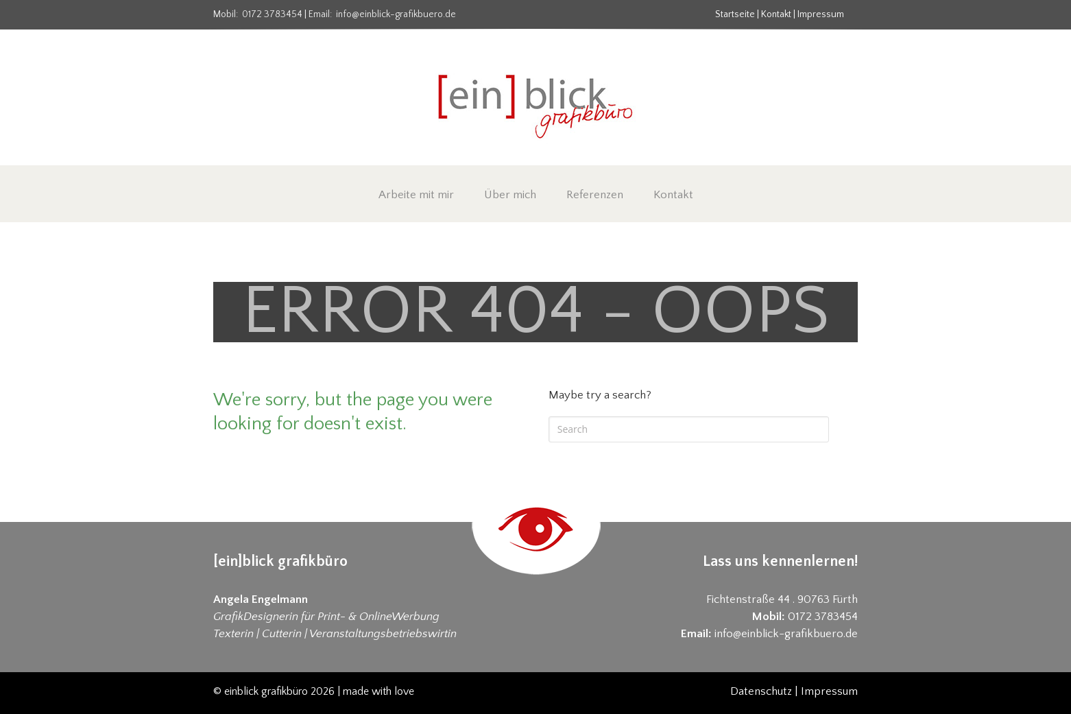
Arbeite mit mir (416, 195)
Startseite (735, 14)
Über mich (510, 195)
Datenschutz (761, 691)
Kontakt (776, 14)
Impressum (820, 14)
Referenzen (594, 195)
